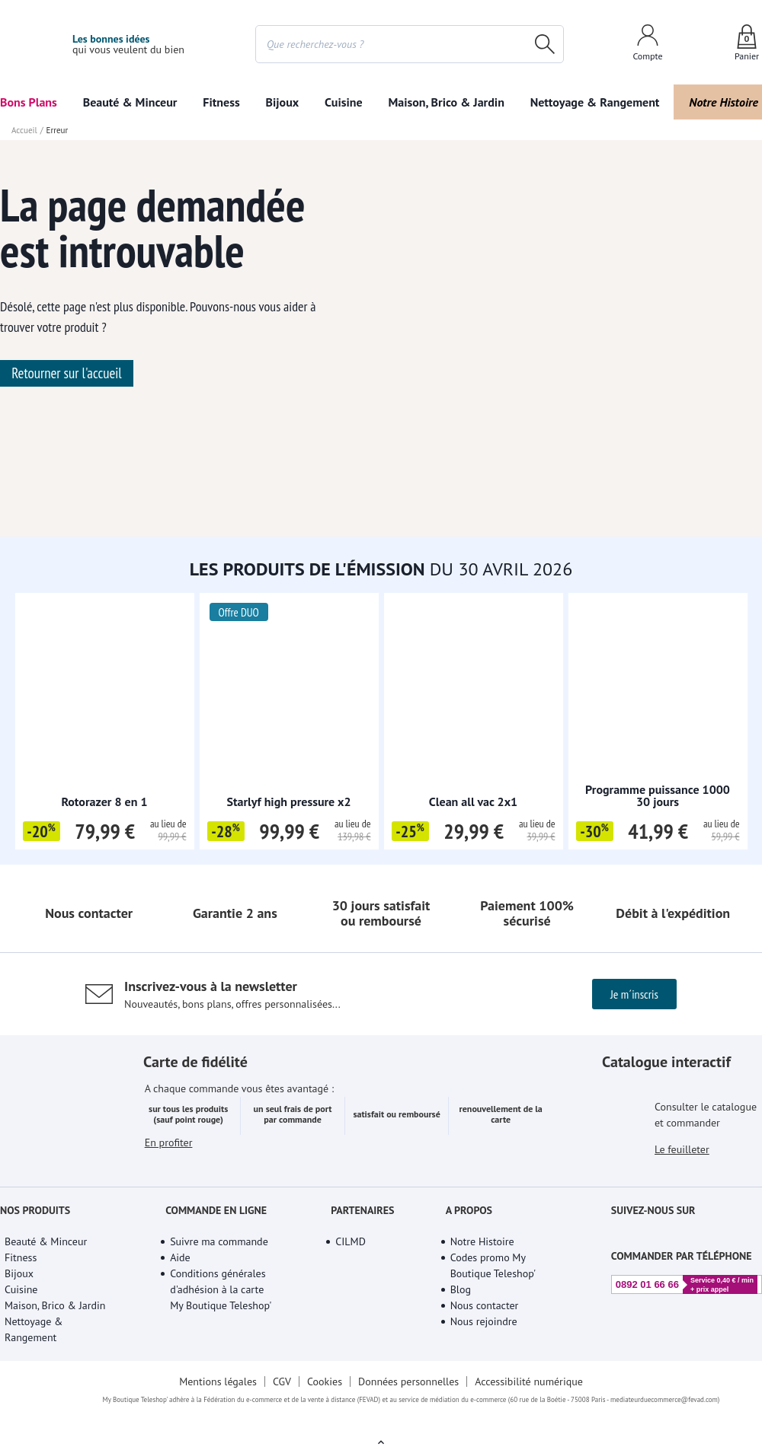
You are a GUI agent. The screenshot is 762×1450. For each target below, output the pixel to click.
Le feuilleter (683, 1206)
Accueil (23, 130)
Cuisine (342, 102)
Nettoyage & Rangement (590, 102)
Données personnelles (410, 1435)
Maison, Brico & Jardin (442, 102)
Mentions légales (216, 1435)
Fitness (222, 102)
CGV (280, 1435)
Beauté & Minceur (130, 102)
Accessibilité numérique (531, 1435)
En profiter (169, 1217)
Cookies (324, 1435)
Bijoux (283, 102)
